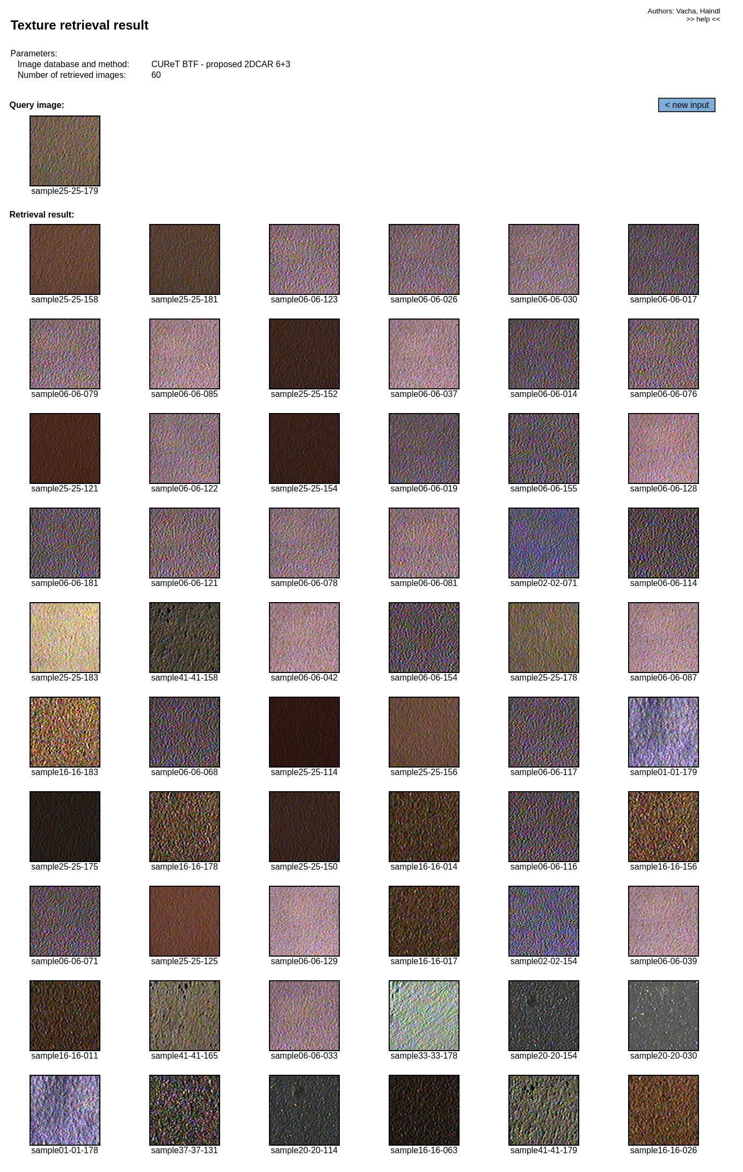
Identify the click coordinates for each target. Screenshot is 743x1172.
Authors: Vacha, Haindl (683, 11)
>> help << (703, 19)
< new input (687, 105)
